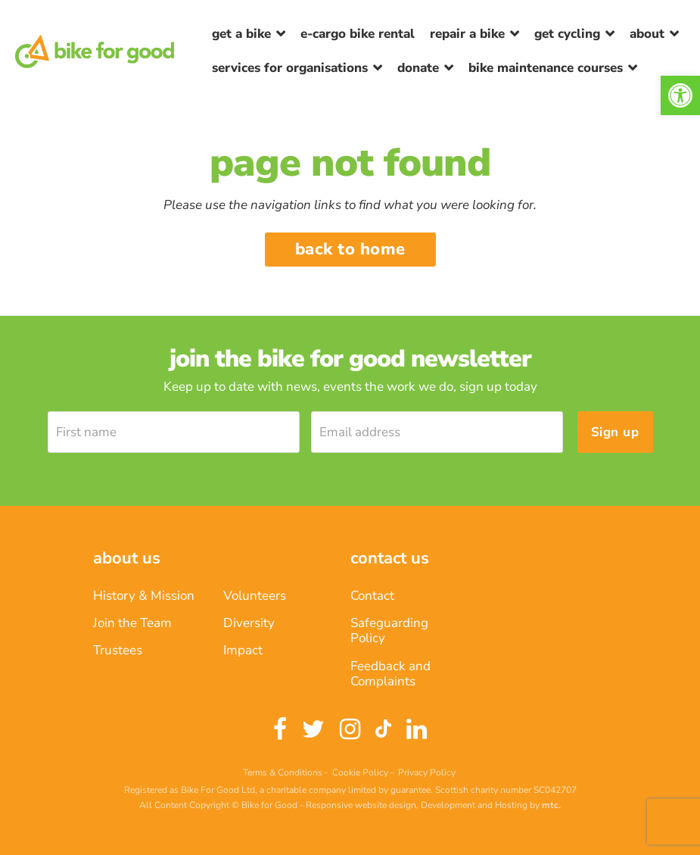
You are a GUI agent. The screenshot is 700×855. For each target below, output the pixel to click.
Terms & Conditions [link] (282, 772)
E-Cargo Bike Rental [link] (357, 33)
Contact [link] (372, 595)
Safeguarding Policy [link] (389, 630)
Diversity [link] (249, 623)
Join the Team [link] (132, 623)
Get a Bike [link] (241, 33)
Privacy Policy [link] (427, 772)
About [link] (647, 33)
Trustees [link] (117, 650)
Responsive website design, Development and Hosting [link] (416, 805)
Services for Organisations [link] (290, 67)
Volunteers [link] (254, 595)
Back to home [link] (350, 249)
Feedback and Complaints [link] (390, 673)
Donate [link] (418, 67)
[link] (680, 95)
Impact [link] (243, 650)
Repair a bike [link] (467, 33)
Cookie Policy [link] (360, 772)
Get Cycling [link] (567, 33)
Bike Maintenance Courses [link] (545, 67)
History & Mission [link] (143, 595)
